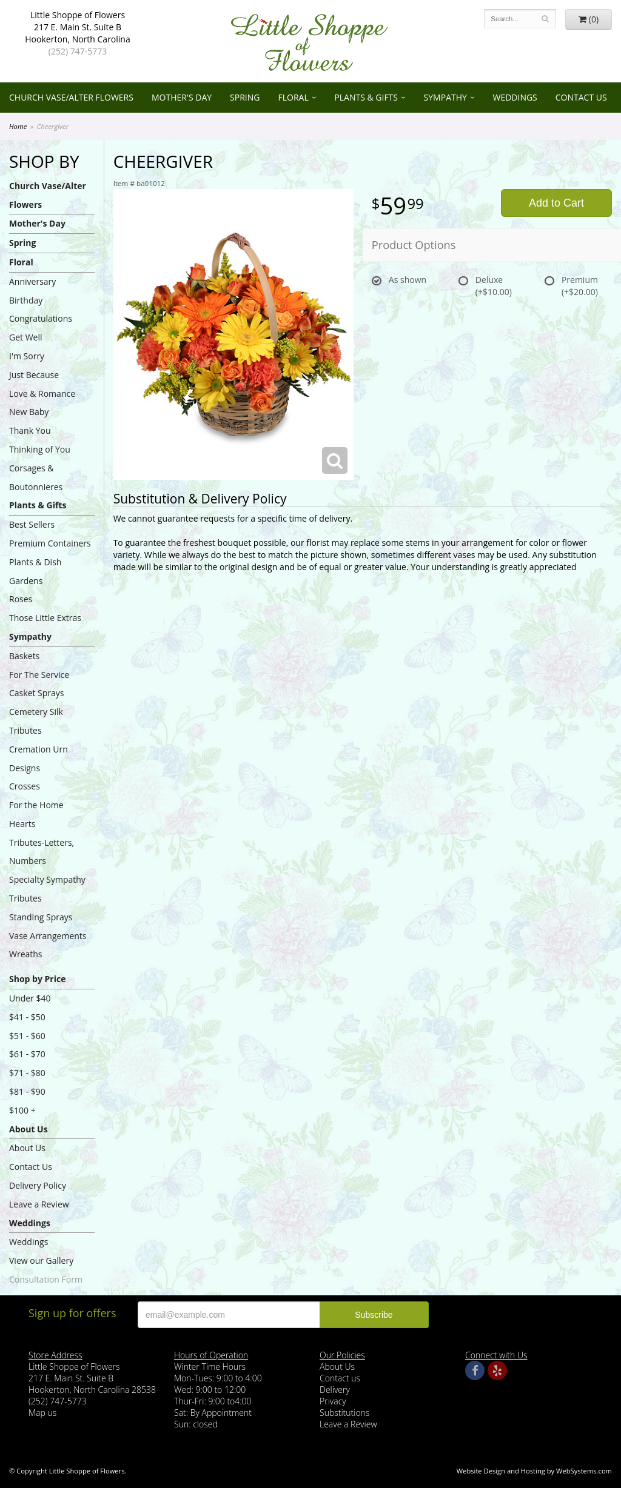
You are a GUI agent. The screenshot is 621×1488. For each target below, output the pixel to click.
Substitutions (344, 1412)
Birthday (25, 300)
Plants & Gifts (366, 97)
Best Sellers (32, 524)
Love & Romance (42, 393)
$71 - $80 (27, 1072)
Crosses (24, 786)
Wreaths (25, 954)
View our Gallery (41, 1260)
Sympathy (445, 97)
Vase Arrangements (48, 936)
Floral (293, 97)
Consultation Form (45, 1279)
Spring (245, 97)
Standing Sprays (40, 917)
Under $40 (30, 998)
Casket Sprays (36, 693)
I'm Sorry (26, 356)
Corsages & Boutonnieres (35, 477)
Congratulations (40, 318)
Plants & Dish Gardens (35, 571)
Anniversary (32, 281)
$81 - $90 (27, 1091)
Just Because (34, 374)
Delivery (335, 1389)
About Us (28, 1129)
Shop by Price (37, 979)
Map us (42, 1412)
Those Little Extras (45, 617)
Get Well (25, 337)
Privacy (333, 1401)
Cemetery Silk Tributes (36, 721)
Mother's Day (182, 97)
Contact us (340, 1378)
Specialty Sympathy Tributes (47, 889)
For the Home (36, 805)
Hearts (22, 823)
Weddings (514, 97)
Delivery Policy (37, 1185)
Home (18, 126)
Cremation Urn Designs (38, 758)
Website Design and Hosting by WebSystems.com (534, 1470)
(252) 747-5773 (78, 51)
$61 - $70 (27, 1054)
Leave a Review (39, 1204)
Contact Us (581, 97)
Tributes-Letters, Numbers (41, 852)
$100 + (22, 1110)
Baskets (24, 656)
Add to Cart (556, 203)
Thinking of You (39, 449)
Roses (20, 599)
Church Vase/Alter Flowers (71, 97)
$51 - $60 (27, 1035)
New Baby (29, 411)
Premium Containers (50, 543)
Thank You (30, 430)
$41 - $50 (27, 1017)
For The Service (39, 674)
